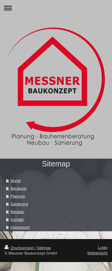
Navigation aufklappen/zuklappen (56, 7)
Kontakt (17, 219)
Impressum (20, 227)
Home (15, 180)
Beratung (18, 188)
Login (103, 247)
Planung (17, 196)
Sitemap (44, 248)
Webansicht (97, 253)
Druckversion (19, 248)
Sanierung (19, 204)
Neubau (17, 211)
